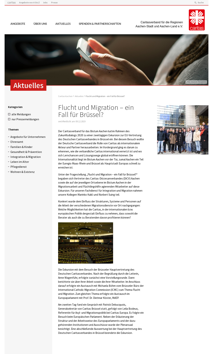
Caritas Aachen (65, 96)
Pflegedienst (18, 166)
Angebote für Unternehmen (27, 137)
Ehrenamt (16, 142)
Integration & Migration (25, 157)
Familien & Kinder (21, 147)
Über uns (40, 23)
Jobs (45, 2)
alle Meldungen (21, 114)
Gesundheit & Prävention (26, 152)
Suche (201, 2)
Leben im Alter (19, 162)
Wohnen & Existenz (22, 172)
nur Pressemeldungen (25, 119)
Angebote (17, 23)
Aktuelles (63, 23)
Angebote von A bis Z (29, 2)
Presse (54, 2)
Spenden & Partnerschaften (100, 23)
